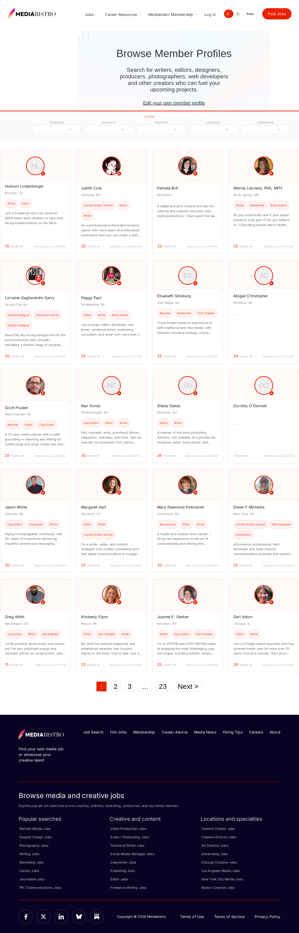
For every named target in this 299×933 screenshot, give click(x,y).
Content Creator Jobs (218, 829)
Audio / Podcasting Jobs (129, 837)
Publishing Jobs (122, 871)
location (213, 122)
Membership (144, 732)
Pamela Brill (167, 188)
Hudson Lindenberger (24, 186)
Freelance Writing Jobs (128, 887)
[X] (43, 917)
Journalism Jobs (32, 879)
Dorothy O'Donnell (250, 405)
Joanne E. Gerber (173, 616)
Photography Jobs (33, 845)
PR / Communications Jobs (40, 887)
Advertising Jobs (214, 854)
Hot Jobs (118, 732)
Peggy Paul (91, 297)
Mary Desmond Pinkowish (180, 507)
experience (265, 122)
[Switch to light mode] (228, 14)
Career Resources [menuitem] (121, 14)
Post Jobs (277, 13)
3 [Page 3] (130, 686)
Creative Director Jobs (219, 837)
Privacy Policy (267, 916)
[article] (35, 202)
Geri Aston (242, 616)
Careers (256, 732)
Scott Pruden (16, 407)
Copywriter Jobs (123, 862)
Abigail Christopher (250, 296)
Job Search (93, 732)
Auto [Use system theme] (250, 14)
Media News (205, 732)
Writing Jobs (29, 854)
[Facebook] (26, 917)
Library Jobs (29, 871)
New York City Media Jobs (222, 879)
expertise (57, 122)
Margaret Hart (93, 507)
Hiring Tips (232, 732)
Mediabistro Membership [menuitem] (170, 14)
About (275, 732)
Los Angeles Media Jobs (220, 871)
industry (161, 122)
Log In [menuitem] (210, 14)
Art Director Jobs (214, 845)
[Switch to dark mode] (239, 14)
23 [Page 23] (163, 686)
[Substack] (97, 917)
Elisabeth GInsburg (174, 296)
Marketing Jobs (31, 862)
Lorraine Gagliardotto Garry (30, 297)
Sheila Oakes (168, 405)
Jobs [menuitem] (89, 14)
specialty (109, 122)
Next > (188, 686)
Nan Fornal (90, 405)
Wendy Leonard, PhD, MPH (257, 188)
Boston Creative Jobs (218, 887)
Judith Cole (91, 188)
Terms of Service (229, 916)
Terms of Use (192, 916)
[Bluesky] (79, 917)
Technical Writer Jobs (127, 845)
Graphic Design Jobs (35, 837)
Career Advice (175, 732)
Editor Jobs (119, 879)
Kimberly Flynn (94, 616)
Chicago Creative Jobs (219, 862)
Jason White (16, 507)
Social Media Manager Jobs (132, 854)
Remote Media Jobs (35, 829)
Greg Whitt (14, 616)
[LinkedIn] (61, 917)
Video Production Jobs (128, 829)
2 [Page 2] (116, 686)
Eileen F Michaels (248, 507)
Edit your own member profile (174, 102)
